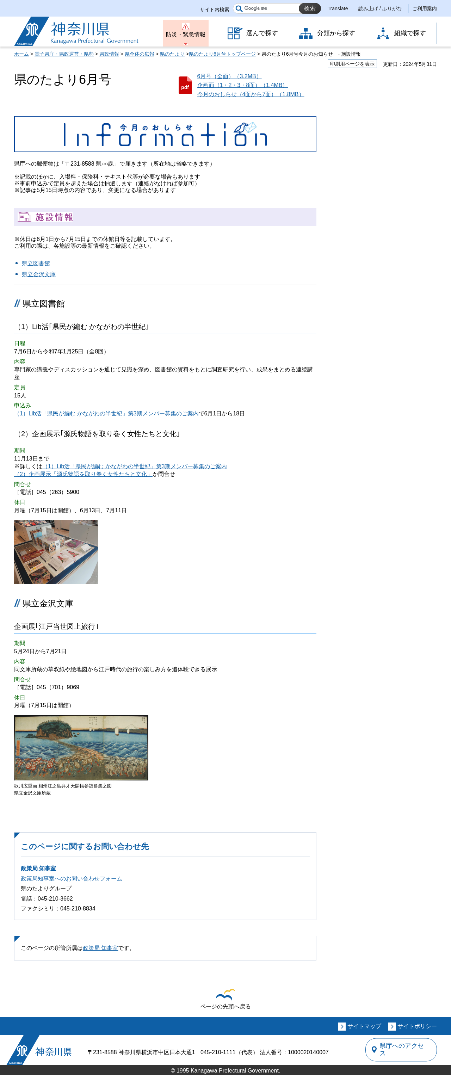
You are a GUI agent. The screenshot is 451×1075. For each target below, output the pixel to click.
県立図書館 (36, 263)
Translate (338, 8)
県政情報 (109, 54)
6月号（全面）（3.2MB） (229, 76)
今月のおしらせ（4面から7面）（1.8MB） (250, 94)
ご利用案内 (424, 8)
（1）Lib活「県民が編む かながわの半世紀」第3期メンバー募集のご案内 (106, 413)
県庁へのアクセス (404, 1049)
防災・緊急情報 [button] (185, 34)
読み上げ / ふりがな (380, 8)
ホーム (21, 54)
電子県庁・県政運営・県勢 (64, 54)
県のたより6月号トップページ (222, 54)
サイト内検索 (214, 9)
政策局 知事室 (38, 868)
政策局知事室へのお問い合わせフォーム (71, 879)
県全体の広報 (139, 54)
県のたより (172, 54)
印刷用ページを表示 (352, 64)
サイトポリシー (417, 1026)
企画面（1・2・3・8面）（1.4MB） (242, 85)
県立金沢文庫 (39, 274)
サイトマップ (364, 1026)
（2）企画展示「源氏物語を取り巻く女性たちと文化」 (83, 474)
